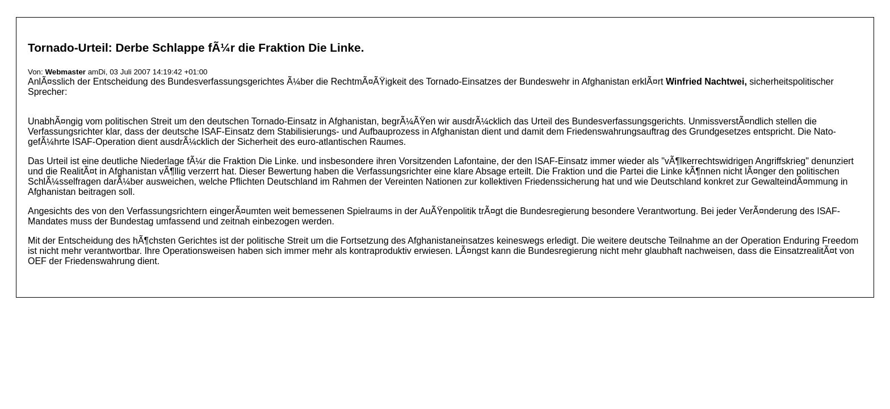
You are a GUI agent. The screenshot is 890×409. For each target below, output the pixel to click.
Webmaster (65, 72)
